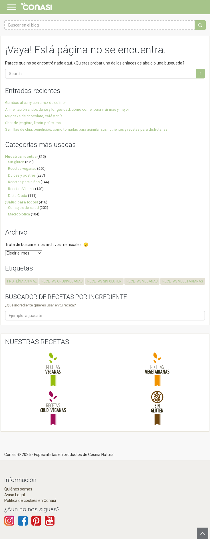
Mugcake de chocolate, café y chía (33, 116)
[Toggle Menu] (11, 7)
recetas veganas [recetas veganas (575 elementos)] (142, 281)
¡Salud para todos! (21, 202)
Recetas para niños (24, 182)
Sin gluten (16, 162)
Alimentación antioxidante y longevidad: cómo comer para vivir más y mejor (67, 109)
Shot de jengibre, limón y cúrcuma (33, 123)
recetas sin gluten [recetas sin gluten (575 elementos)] (104, 281)
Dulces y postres (22, 175)
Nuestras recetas (21, 156)
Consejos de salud (23, 207)
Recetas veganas (22, 168)
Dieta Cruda (17, 195)
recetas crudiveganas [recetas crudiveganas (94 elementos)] (61, 281)
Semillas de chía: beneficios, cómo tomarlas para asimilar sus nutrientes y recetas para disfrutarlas (86, 129)
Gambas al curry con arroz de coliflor (35, 102)
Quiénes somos (18, 489)
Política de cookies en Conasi (30, 500)
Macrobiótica (19, 214)
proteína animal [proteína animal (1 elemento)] (22, 281)
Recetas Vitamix (21, 189)
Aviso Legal (14, 494)
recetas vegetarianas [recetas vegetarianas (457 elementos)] (182, 281)
